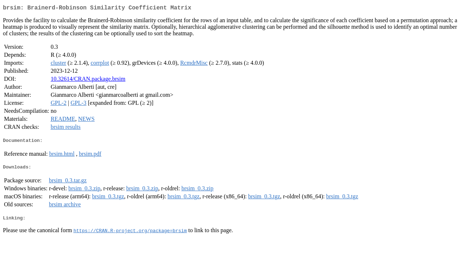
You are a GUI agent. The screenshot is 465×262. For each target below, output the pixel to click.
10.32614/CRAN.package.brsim (87, 80)
